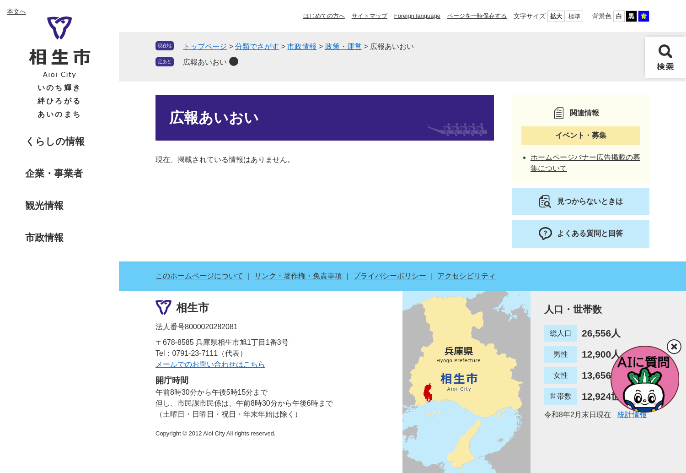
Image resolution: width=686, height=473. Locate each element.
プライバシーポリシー (389, 276)
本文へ (16, 11)
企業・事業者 (54, 173)
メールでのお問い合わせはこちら (210, 364)
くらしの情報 (55, 141)
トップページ (205, 46)
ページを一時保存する (477, 15)
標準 (574, 16)
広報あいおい (205, 62)
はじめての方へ (324, 15)
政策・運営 (343, 46)
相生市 (192, 307)
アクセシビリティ (466, 276)
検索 (665, 57)
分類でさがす (257, 46)
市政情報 (44, 237)
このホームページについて (199, 276)
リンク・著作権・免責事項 (298, 276)
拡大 (556, 16)
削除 (233, 61)
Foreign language (417, 15)
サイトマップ (369, 15)
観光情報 (44, 205)
